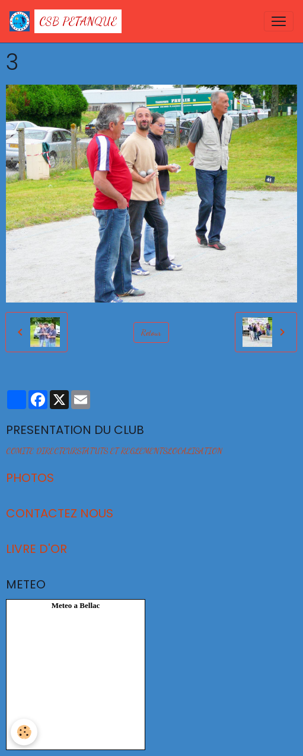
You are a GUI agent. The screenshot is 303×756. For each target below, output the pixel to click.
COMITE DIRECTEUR (41, 451)
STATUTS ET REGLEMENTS (122, 451)
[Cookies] (24, 732)
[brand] (65, 21)
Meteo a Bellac (76, 605)
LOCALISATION (194, 451)
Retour (151, 332)
